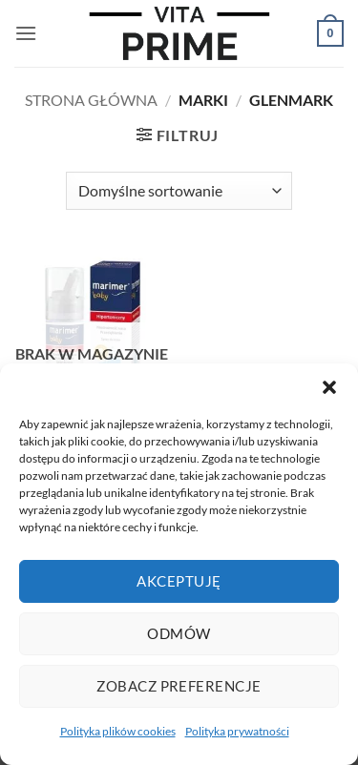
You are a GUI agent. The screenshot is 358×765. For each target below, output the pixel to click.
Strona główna (91, 100)
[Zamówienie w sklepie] (178, 191)
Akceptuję (179, 580)
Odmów (178, 633)
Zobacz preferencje (178, 685)
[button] (329, 387)
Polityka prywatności (237, 731)
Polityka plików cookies (118, 731)
